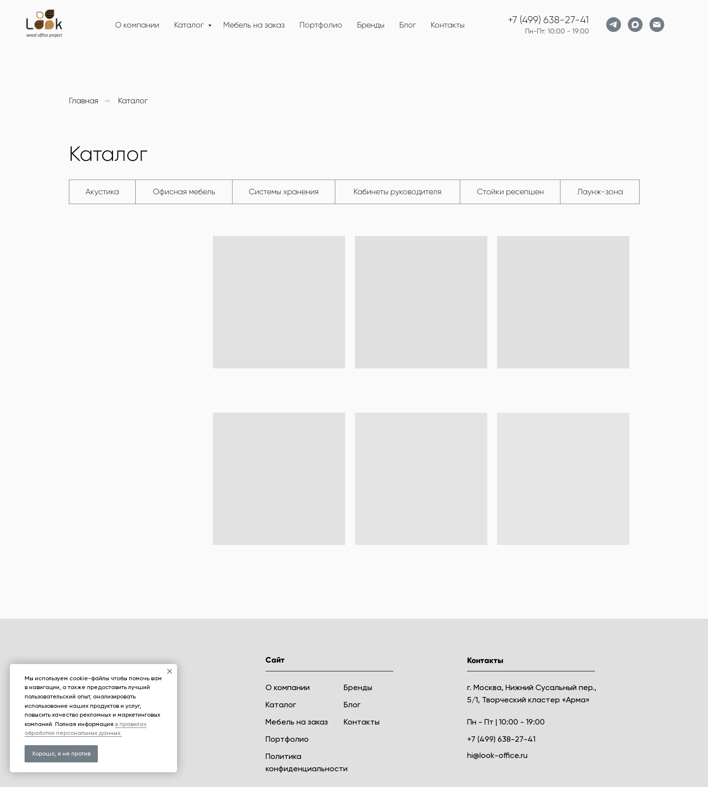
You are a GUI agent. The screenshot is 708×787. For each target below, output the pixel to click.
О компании (137, 25)
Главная (83, 100)
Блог (407, 25)
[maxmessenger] (635, 24)
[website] (678, 24)
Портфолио (320, 25)
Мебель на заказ (254, 25)
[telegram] (613, 24)
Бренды (370, 25)
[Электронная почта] (656, 24)
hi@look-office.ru (497, 755)
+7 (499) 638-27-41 (548, 20)
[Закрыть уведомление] (170, 671)
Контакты (448, 25)
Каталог (190, 25)
